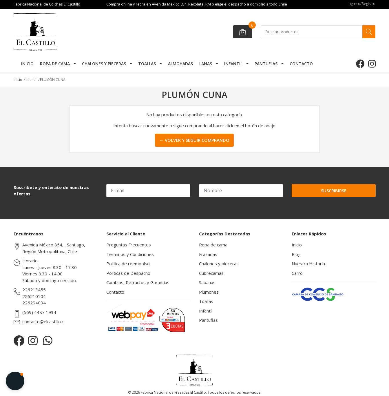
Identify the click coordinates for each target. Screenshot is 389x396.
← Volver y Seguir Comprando (194, 140)
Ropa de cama (55, 63)
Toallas (147, 63)
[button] (15, 381)
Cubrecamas (211, 273)
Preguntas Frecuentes (128, 245)
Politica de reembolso (128, 263)
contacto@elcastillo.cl (43, 321)
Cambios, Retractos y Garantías (137, 282)
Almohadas (180, 63)
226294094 (34, 303)
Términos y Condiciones (130, 254)
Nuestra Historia (308, 263)
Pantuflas (266, 63)
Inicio (27, 63)
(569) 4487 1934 (39, 312)
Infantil (233, 63)
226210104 (34, 296)
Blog (296, 254)
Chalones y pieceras (104, 63)
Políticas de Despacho (128, 273)
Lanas (205, 63)
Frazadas (208, 254)
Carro (297, 273)
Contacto (301, 63)
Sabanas (207, 282)
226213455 (34, 290)
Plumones (209, 292)
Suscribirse (333, 190)
